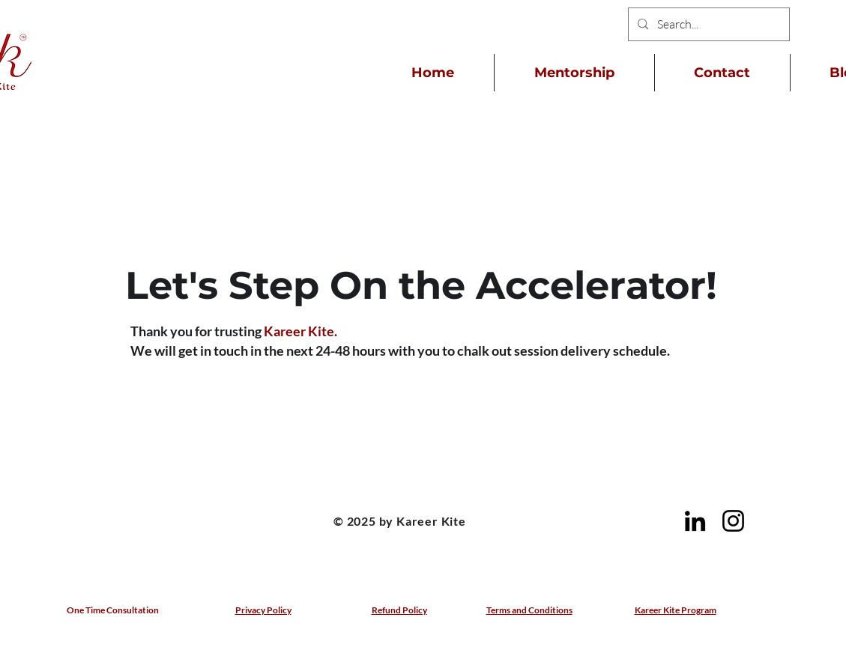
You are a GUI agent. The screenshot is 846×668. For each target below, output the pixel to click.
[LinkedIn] (695, 520)
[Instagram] (733, 520)
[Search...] (707, 24)
